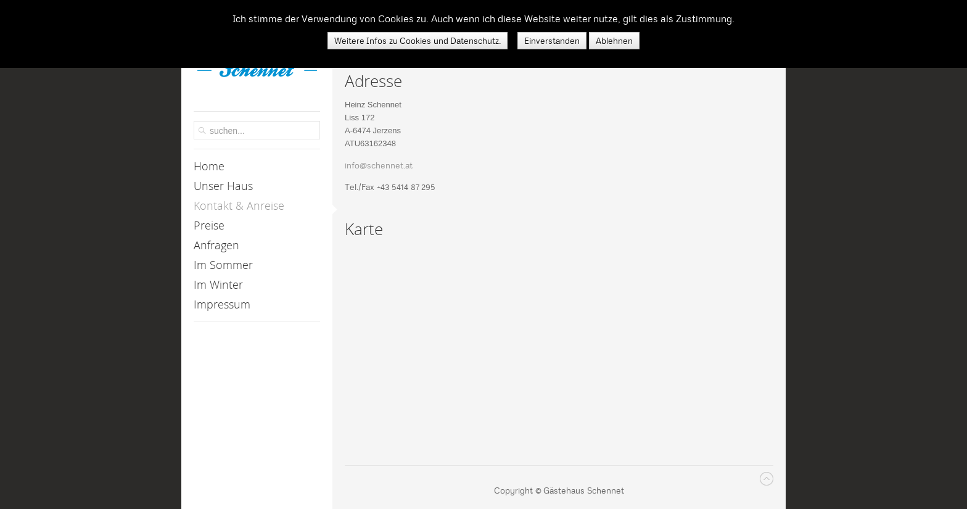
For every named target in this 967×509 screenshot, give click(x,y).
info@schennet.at (379, 165)
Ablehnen (614, 40)
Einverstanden (552, 40)
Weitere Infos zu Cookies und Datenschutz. (417, 40)
